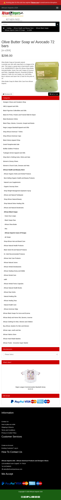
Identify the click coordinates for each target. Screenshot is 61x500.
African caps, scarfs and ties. (12, 330)
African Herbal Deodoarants (12, 267)
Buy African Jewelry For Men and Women (16, 326)
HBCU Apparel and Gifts (10, 106)
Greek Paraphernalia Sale (11, 144)
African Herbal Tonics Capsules (13, 283)
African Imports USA (10, 8)
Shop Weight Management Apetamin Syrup (17, 191)
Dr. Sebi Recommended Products (14, 254)
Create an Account (7, 445)
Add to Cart (53, 94)
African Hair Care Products (12, 258)
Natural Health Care (9, 305)
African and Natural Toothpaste (13, 195)
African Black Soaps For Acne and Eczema (16, 313)
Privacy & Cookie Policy (9, 433)
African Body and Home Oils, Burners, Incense (17, 317)
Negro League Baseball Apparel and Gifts (16, 127)
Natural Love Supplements (12, 182)
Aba (5, 228)
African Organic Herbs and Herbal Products (17, 174)
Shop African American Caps (12, 136)
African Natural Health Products (13, 245)
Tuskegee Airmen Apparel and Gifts (14, 153)
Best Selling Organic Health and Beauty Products (19, 178)
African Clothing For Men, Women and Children (18, 322)
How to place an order (8, 424)
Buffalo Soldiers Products (11, 148)
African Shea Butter (10, 224)
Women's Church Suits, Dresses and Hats (16, 165)
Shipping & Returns (8, 427)
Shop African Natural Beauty (12, 199)
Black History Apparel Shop (11, 140)
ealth (5, 279)
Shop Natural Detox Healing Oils (13, 203)
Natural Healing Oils (9, 296)
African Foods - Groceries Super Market (15, 343)
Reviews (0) (7, 94)
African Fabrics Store (9, 334)
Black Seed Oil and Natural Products (15, 250)
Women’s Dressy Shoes (10, 161)
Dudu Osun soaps (9, 216)
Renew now (35, 2)
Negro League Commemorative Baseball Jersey (30, 387)
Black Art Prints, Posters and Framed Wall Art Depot (19, 115)
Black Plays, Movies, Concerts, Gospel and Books (18, 123)
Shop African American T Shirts (13, 132)
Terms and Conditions (8, 430)
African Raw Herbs (9, 292)
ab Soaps (7, 237)
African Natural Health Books (12, 288)
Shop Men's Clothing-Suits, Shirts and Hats (16, 157)
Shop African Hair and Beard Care (14, 241)
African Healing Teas (10, 300)
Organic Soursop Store (10, 186)
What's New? (7, 362)
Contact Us (5, 421)
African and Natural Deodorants (13, 207)
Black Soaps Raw (9, 220)
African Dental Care (9, 275)
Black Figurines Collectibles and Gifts (14, 110)
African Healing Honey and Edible (14, 271)
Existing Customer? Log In (10, 448)
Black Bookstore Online (10, 119)
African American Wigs (10, 309)
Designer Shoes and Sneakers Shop (14, 102)
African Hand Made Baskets (12, 338)
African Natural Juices (10, 262)
